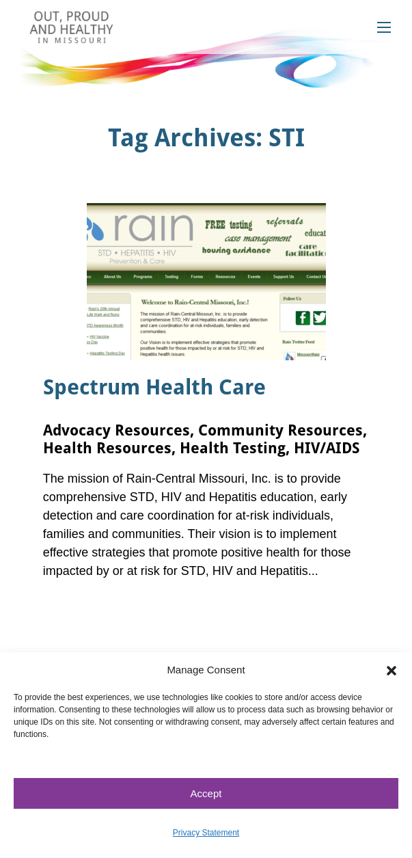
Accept (206, 793)
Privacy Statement (206, 832)
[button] (391, 670)
